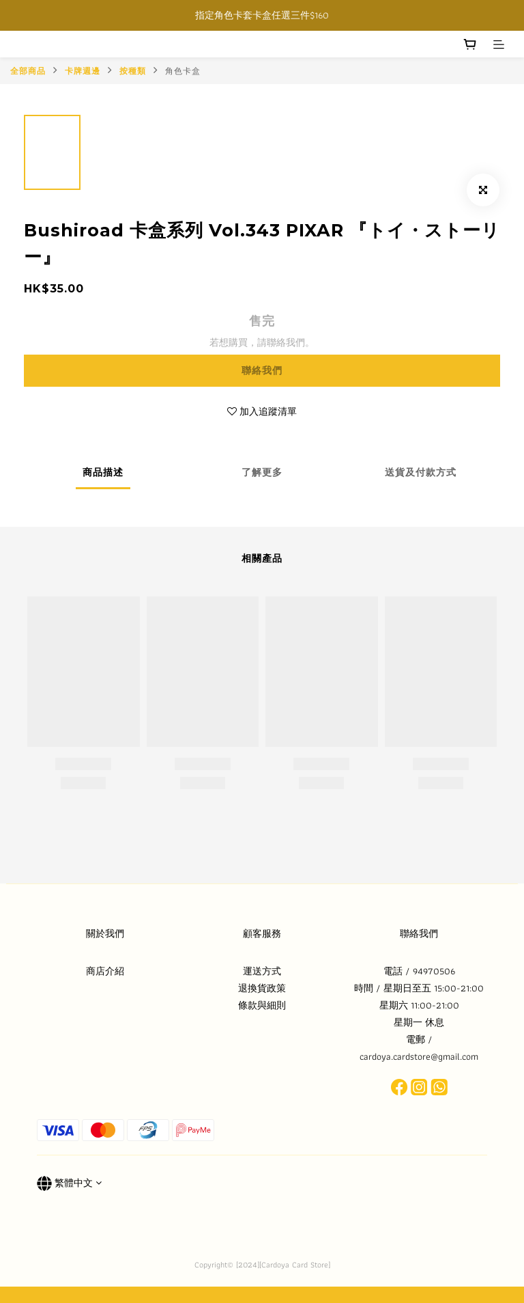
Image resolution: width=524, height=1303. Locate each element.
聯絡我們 (262, 370)
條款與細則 (262, 1005)
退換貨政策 (262, 988)
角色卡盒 (183, 70)
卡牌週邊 (82, 70)
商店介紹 (105, 970)
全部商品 (28, 70)
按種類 (132, 70)
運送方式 (262, 970)
